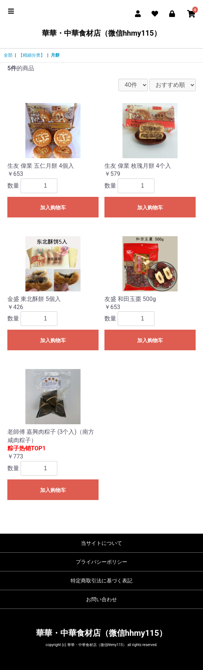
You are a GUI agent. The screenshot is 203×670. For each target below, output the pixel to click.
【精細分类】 (31, 55)
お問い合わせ (101, 599)
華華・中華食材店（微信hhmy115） (101, 33)
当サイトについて (101, 543)
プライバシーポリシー (101, 562)
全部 (8, 55)
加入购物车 (53, 207)
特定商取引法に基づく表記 (101, 581)
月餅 (55, 55)
